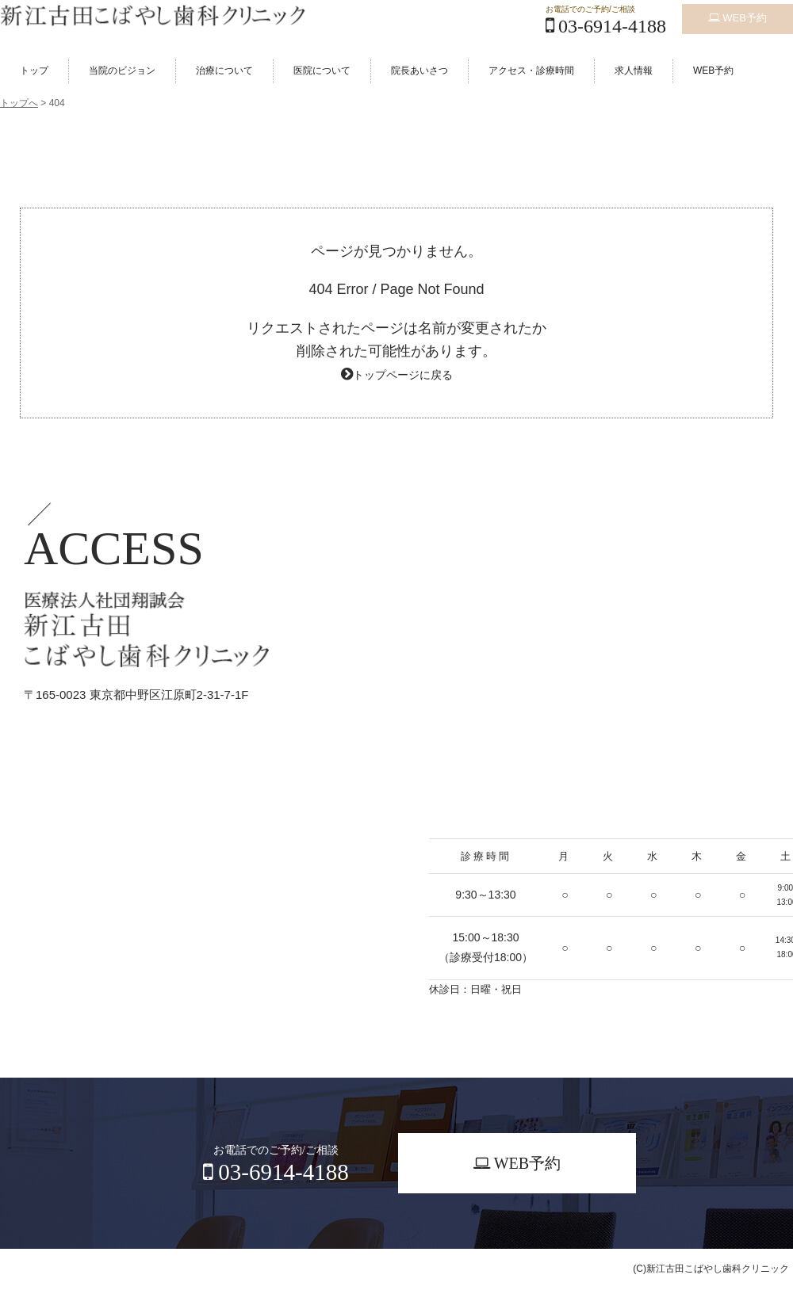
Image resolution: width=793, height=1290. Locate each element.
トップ (34, 70)
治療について (224, 70)
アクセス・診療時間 (531, 70)
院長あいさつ (419, 70)
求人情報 (634, 70)
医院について (322, 70)
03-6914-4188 (606, 26)
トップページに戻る (403, 374)
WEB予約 (737, 14)
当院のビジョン (122, 70)
